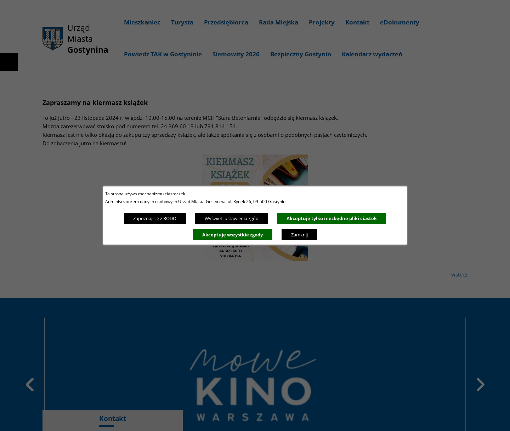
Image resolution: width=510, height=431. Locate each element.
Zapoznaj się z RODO (154, 218)
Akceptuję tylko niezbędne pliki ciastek (332, 218)
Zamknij (299, 234)
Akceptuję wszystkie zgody (232, 234)
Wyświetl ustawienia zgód (232, 218)
